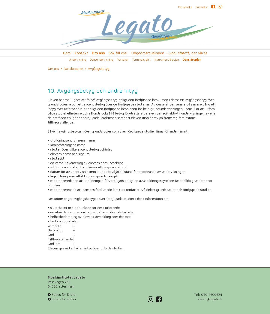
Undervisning (77, 59)
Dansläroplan (192, 59)
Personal (122, 59)
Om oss (98, 53)
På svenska (185, 7)
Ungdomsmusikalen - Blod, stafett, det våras (169, 53)
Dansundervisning (101, 59)
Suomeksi (202, 7)
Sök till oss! (118, 53)
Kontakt (81, 53)
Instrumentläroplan (166, 59)
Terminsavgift (141, 59)
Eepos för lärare (62, 295)
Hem (67, 53)
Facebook (213, 7)
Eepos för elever (62, 299)
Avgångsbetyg (99, 69)
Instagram (220, 7)
